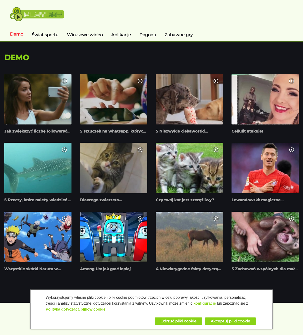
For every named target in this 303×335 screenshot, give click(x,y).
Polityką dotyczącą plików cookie (76, 309)
